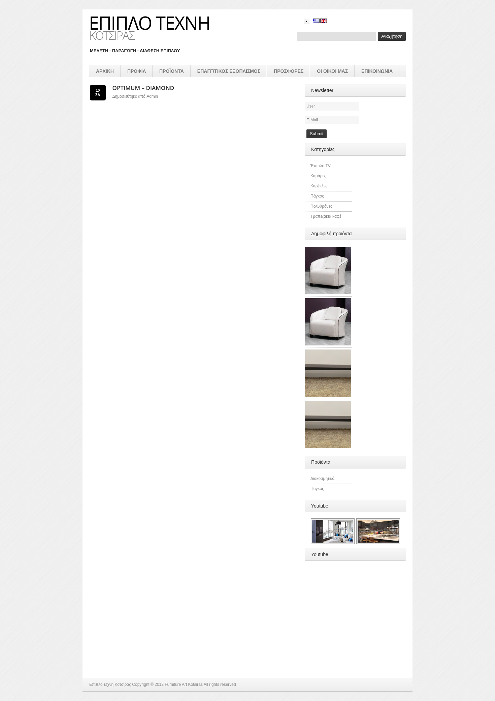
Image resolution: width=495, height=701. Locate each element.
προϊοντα (171, 71)
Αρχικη (105, 71)
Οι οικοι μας (332, 71)
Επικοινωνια (377, 71)
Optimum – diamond (143, 88)
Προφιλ (136, 71)
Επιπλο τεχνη (149, 22)
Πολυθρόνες (321, 206)
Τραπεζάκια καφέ (325, 216)
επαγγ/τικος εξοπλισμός (228, 71)
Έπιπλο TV (320, 165)
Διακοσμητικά (322, 478)
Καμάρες (318, 176)
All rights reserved (220, 684)
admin (152, 96)
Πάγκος (317, 196)
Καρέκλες (318, 186)
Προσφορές (288, 71)
